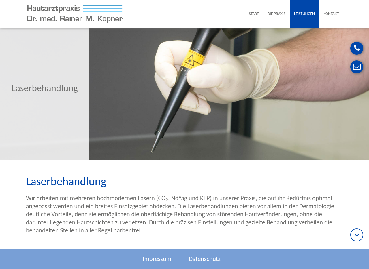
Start (254, 13)
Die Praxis (276, 13)
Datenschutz (205, 259)
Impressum (157, 259)
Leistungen (304, 13)
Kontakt (331, 13)
